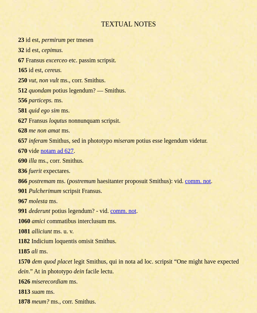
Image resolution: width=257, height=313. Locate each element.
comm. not (198, 181)
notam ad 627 (57, 151)
